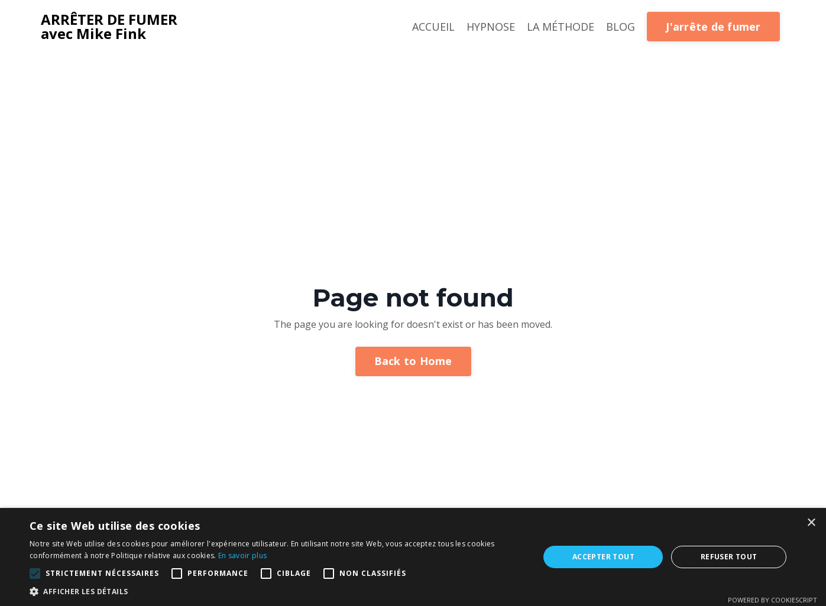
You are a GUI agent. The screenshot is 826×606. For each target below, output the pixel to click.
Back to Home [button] (413, 361)
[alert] (413, 557)
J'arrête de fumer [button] (713, 26)
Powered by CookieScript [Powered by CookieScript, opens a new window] (772, 599)
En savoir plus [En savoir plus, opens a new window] (242, 555)
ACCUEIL (433, 26)
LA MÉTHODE (560, 26)
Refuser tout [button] (729, 557)
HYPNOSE (491, 26)
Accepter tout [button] (603, 557)
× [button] (810, 523)
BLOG (620, 26)
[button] (35, 573)
